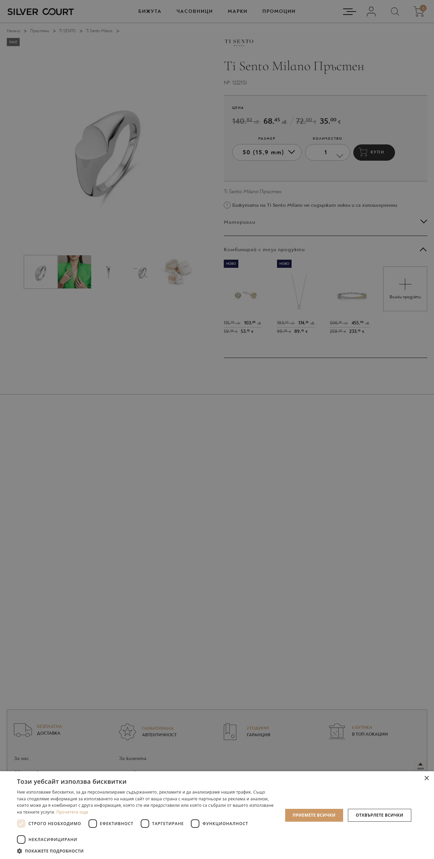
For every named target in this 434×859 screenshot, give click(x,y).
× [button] (426, 778)
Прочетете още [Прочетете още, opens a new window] (72, 812)
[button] (146, 850)
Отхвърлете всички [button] (379, 815)
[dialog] (217, 429)
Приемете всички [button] (314, 815)
